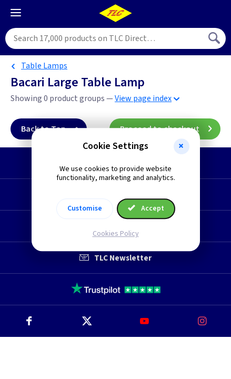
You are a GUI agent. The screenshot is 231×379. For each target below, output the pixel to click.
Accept (146, 208)
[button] (181, 146)
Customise (84, 208)
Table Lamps (44, 66)
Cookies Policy (116, 233)
